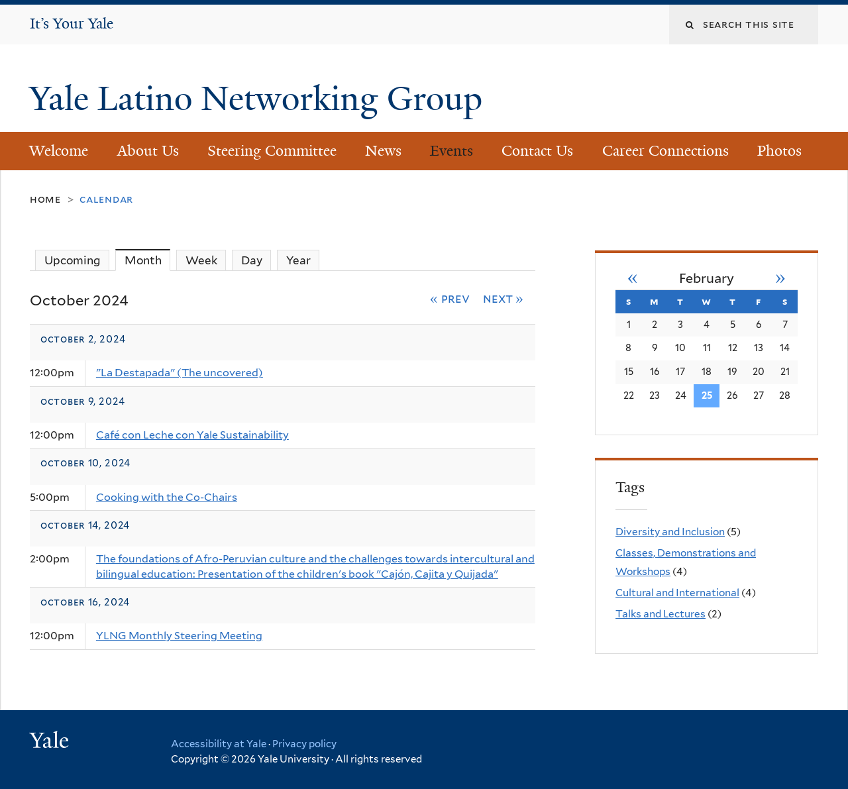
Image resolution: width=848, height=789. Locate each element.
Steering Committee (272, 150)
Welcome (58, 150)
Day (251, 260)
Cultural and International (677, 592)
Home (45, 199)
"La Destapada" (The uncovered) (179, 372)
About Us (148, 150)
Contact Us (537, 150)
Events (451, 150)
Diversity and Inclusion (670, 531)
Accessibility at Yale (218, 744)
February (706, 278)
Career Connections (665, 150)
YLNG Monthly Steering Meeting (179, 635)
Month (148, 260)
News (383, 150)
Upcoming (72, 260)
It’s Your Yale (71, 23)
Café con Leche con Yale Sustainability (192, 435)
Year (298, 260)
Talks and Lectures (660, 613)
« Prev (450, 298)
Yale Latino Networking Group (260, 99)
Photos (779, 150)
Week (201, 260)
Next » (503, 298)
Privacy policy (304, 744)
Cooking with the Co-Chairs (166, 497)
